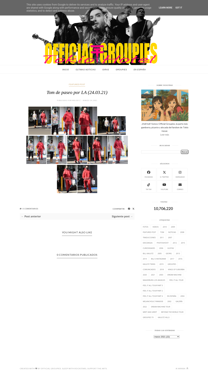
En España (140, 70)
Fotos (145, 227)
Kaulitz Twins (149, 264)
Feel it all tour (176, 280)
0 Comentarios (30, 208)
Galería (179, 301)
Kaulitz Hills (163, 317)
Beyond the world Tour (172, 312)
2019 (161, 264)
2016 (180, 259)
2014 (145, 259)
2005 (160, 253)
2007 (170, 237)
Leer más (164, 134)
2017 (172, 259)
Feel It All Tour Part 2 (153, 291)
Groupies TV (148, 317)
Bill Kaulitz (148, 253)
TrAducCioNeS (149, 237)
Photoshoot (162, 243)
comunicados (149, 269)
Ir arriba (182, 368)
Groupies (121, 70)
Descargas (148, 243)
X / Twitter (164, 174)
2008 (182, 232)
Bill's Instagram (158, 259)
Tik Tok (149, 186)
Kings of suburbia (176, 269)
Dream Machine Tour (160, 306)
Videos (155, 227)
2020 (145, 275)
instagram (180, 174)
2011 (162, 237)
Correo (180, 186)
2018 (162, 269)
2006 (161, 248)
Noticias (172, 232)
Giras (105, 70)
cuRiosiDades (149, 248)
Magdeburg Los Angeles (154, 280)
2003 (161, 275)
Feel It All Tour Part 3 (153, 285)
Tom (162, 232)
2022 (145, 306)
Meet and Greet (150, 312)
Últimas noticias (86, 70)
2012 (175, 243)
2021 (153, 275)
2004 (182, 296)
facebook (149, 174)
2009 (173, 227)
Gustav (170, 248)
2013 (178, 253)
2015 (183, 243)
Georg (169, 253)
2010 (165, 227)
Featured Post (77, 84)
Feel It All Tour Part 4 (153, 296)
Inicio (65, 70)
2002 (169, 301)
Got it (178, 7)
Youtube (164, 186)
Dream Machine (174, 275)
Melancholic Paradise (153, 301)
